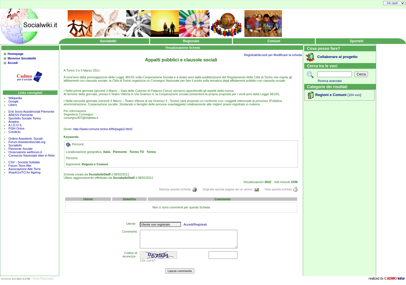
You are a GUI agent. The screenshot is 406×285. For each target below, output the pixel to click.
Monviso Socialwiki (22, 58)
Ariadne (13, 121)
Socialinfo (15, 145)
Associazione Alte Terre (24, 169)
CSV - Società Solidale (24, 162)
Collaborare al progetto (337, 57)
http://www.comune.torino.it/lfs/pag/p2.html (102, 129)
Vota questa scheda (281, 189)
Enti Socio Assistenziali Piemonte (31, 111)
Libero (12, 104)
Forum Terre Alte (20, 165)
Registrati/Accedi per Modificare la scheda (273, 55)
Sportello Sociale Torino (24, 118)
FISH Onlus (16, 128)
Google (13, 101)
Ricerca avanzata (330, 81)
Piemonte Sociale (20, 148)
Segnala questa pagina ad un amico (231, 189)
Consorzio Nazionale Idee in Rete (31, 155)
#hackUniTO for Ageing (24, 172)
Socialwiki (108, 41)
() (354, 95)
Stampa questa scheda (178, 189)
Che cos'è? (147, 260)
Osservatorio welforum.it (25, 152)
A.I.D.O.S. (15, 125)
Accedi (13, 62)
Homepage (15, 53)
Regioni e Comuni (331, 95)
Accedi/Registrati (195, 224)
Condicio (14, 131)
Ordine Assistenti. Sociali (25, 138)
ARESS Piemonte (20, 115)
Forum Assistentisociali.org (26, 142)
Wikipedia (15, 98)
